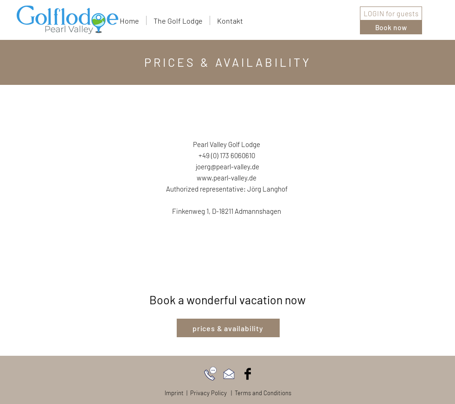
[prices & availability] (228, 328)
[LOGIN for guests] (391, 13)
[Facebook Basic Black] (248, 374)
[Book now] (391, 27)
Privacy (200, 393)
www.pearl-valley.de (226, 177)
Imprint (174, 393)
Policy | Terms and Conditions (251, 393)
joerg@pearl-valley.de (226, 166)
